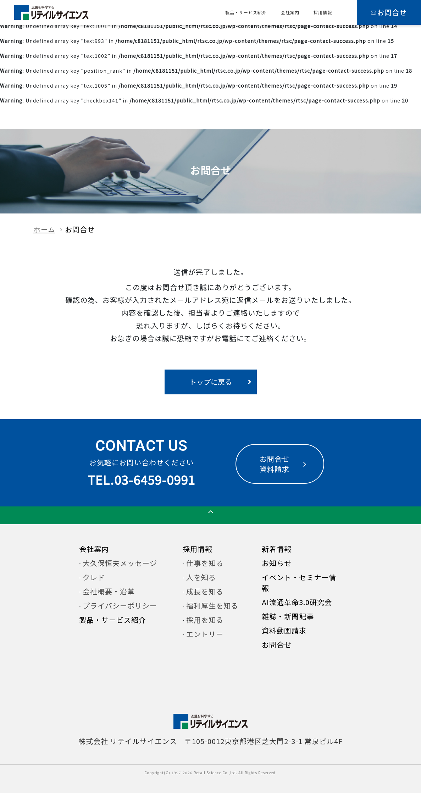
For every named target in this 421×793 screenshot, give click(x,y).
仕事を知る (204, 563)
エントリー (204, 634)
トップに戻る (210, 382)
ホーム (44, 229)
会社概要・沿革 (109, 591)
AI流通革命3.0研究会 (297, 602)
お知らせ (277, 563)
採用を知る (204, 620)
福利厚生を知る (212, 605)
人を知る (201, 577)
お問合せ (277, 644)
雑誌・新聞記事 (288, 616)
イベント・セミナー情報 (299, 582)
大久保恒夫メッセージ (120, 563)
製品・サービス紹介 (246, 12)
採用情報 (323, 12)
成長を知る (204, 591)
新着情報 (277, 549)
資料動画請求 (284, 630)
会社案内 (290, 12)
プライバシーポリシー (120, 605)
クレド (94, 577)
